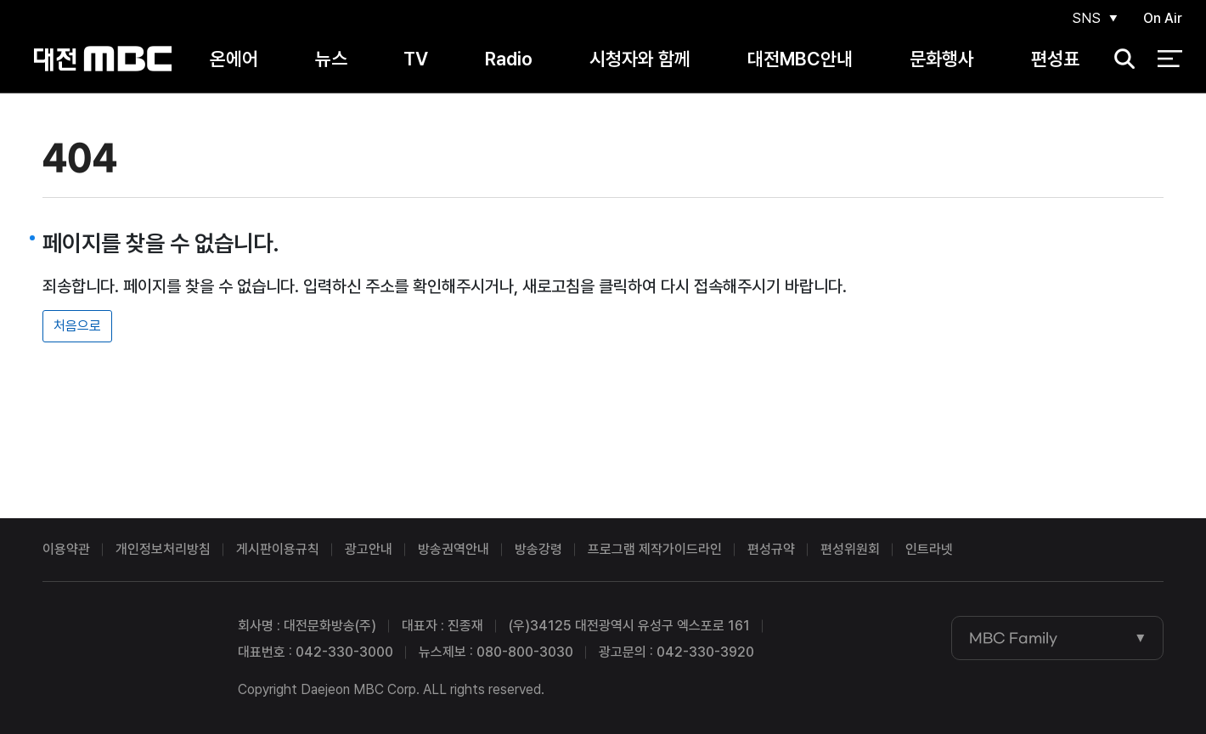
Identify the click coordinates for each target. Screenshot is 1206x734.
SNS (1086, 18)
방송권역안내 (453, 549)
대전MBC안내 (800, 59)
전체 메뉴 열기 (1170, 59)
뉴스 (331, 59)
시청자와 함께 (639, 59)
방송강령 (538, 549)
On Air (1162, 18)
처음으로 (77, 326)
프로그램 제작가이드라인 (655, 549)
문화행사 (942, 59)
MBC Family (1013, 638)
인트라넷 (929, 549)
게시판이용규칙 (277, 549)
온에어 (234, 59)
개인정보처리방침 (163, 549)
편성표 (1055, 59)
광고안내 (368, 549)
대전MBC (102, 59)
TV (415, 59)
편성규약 (771, 549)
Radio (509, 59)
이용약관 (66, 549)
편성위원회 (850, 549)
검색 (1119, 60)
